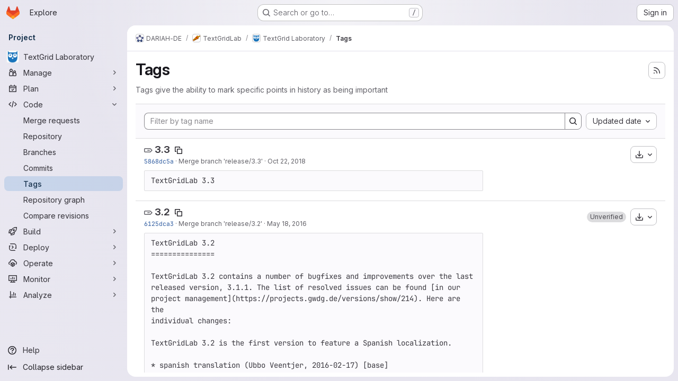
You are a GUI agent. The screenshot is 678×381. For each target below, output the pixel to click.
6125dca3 (159, 224)
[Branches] (63, 151)
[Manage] (63, 72)
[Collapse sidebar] (63, 367)
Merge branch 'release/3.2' (220, 224)
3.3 (162, 149)
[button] (606, 217)
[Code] (63, 104)
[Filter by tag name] (354, 121)
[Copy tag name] (178, 150)
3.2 (162, 212)
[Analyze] (63, 294)
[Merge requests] (63, 120)
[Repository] (63, 136)
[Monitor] (63, 278)
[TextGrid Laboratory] (63, 56)
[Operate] (63, 263)
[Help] (63, 350)
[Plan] (63, 88)
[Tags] (63, 183)
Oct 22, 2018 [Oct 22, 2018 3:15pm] (286, 161)
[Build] (63, 231)
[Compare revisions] (63, 215)
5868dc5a (159, 161)
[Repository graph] (63, 199)
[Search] (573, 121)
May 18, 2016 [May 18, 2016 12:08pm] (287, 224)
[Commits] (63, 167)
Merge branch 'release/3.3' (221, 161)
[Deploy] (63, 247)
